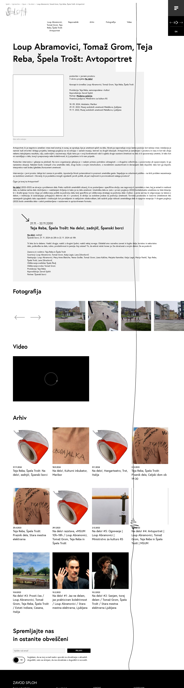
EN (176, 31)
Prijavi (79, 650)
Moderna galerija (84, 95)
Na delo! (89, 78)
